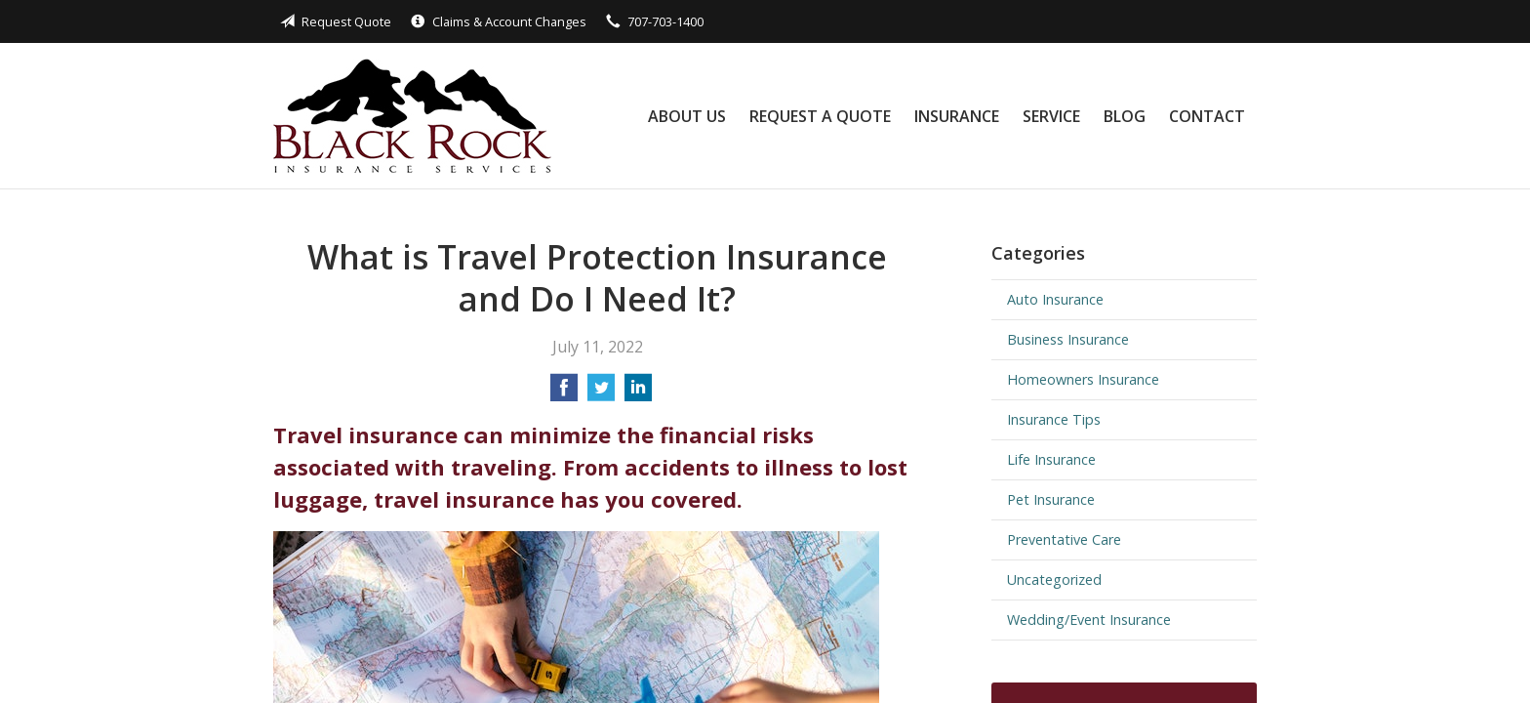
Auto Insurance (1055, 299)
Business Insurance (1068, 339)
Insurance (956, 116)
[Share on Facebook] (564, 393)
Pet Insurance (1051, 499)
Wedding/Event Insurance (1089, 619)
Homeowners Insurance (1083, 379)
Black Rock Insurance (412, 116)
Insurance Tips (1054, 419)
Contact (1207, 116)
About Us (687, 116)
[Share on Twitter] (601, 393)
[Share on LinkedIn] (638, 393)
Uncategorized (1054, 579)
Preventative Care (1064, 539)
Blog (1125, 116)
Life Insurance (1051, 459)
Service (1051, 116)
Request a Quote (820, 116)
